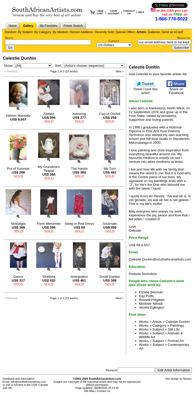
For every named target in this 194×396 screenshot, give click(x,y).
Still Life (174, 329)
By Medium (60, 32)
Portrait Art (176, 341)
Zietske (48, 114)
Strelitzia (48, 277)
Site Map (89, 390)
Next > (120, 71)
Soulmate (109, 224)
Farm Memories (49, 224)
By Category (42, 32)
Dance (18, 277)
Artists (141, 32)
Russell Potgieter (152, 300)
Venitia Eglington (151, 307)
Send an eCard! (172, 32)
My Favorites (48, 26)
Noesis (187, 378)
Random (10, 32)
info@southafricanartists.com (28, 381)
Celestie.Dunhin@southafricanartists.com (160, 259)
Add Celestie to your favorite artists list (158, 74)
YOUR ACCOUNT (114, 12)
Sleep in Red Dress (79, 224)
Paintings (177, 325)
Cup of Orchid (109, 114)
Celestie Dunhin (178, 322)
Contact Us (103, 390)
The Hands (79, 168)
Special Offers (125, 32)
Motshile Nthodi (150, 304)
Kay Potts (146, 296)
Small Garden (109, 277)
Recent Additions (81, 32)
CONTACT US (129, 12)
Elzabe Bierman (151, 292)
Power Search (73, 26)
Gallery (28, 26)
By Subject (25, 32)
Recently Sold (104, 32)
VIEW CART (100, 12)
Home (13, 26)
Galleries (154, 32)
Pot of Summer (18, 168)
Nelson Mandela (18, 115)
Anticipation (79, 277)
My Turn (110, 168)
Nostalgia (18, 224)
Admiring (79, 114)
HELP (141, 12)
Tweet (145, 89)
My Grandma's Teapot (49, 169)
